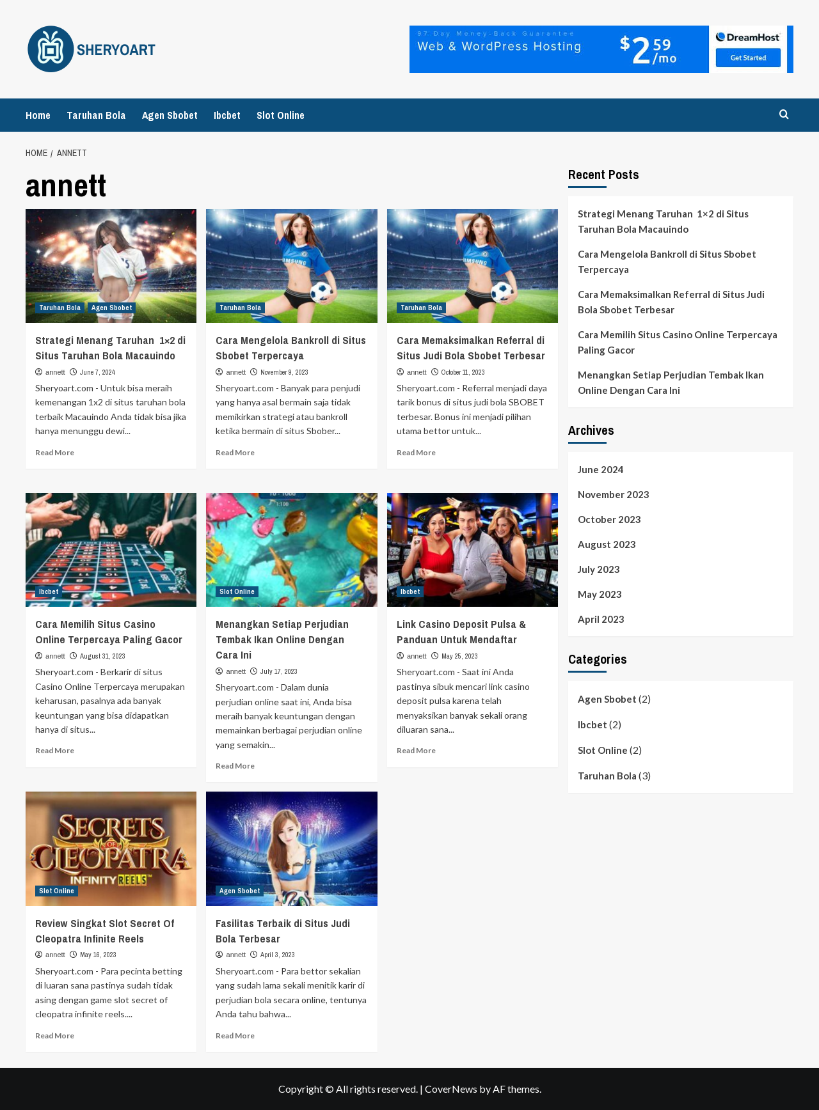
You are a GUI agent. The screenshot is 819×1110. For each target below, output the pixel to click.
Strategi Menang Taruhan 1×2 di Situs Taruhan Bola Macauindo (110, 347)
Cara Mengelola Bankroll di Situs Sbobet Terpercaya (291, 347)
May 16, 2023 (98, 954)
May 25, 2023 (459, 656)
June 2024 (601, 469)
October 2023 (609, 519)
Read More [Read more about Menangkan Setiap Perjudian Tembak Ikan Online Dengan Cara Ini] (235, 765)
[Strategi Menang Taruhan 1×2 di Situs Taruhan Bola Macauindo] (111, 266)
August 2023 (607, 544)
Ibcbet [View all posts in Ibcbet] (48, 591)
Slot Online (281, 115)
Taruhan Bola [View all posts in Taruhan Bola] (60, 307)
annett (55, 372)
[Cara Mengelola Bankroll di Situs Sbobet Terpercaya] (291, 266)
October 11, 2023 (463, 372)
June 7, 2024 (97, 372)
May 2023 (600, 594)
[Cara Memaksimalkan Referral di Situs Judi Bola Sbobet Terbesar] (472, 266)
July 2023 (599, 569)
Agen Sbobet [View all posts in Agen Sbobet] (111, 307)
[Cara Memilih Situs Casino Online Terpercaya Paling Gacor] (111, 550)
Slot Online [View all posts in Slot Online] (237, 591)
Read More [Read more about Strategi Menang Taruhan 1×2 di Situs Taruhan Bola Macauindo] (54, 452)
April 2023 (601, 619)
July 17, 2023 (279, 671)
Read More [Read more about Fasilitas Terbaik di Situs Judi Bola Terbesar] (235, 1035)
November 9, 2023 (284, 372)
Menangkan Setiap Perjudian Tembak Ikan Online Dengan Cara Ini (282, 639)
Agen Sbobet (170, 115)
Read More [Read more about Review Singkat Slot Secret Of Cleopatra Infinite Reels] (54, 1035)
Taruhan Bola (96, 115)
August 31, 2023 (102, 656)
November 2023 (613, 494)
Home (38, 115)
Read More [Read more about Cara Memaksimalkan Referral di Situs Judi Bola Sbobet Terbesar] (416, 452)
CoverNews (451, 1089)
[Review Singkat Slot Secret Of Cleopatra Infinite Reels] (111, 848)
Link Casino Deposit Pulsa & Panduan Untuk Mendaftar (461, 631)
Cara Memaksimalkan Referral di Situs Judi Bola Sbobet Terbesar (471, 347)
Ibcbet (227, 115)
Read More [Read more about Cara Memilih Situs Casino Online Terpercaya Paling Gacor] (54, 750)
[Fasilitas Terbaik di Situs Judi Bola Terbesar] (291, 848)
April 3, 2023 (277, 954)
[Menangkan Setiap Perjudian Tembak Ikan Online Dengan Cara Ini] (291, 550)
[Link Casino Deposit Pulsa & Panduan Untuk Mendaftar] (472, 550)
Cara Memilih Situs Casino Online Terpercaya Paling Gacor (108, 631)
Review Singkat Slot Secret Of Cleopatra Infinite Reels (104, 931)
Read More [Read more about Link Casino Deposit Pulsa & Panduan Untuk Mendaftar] (416, 750)
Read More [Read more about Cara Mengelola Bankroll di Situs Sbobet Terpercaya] (235, 452)
